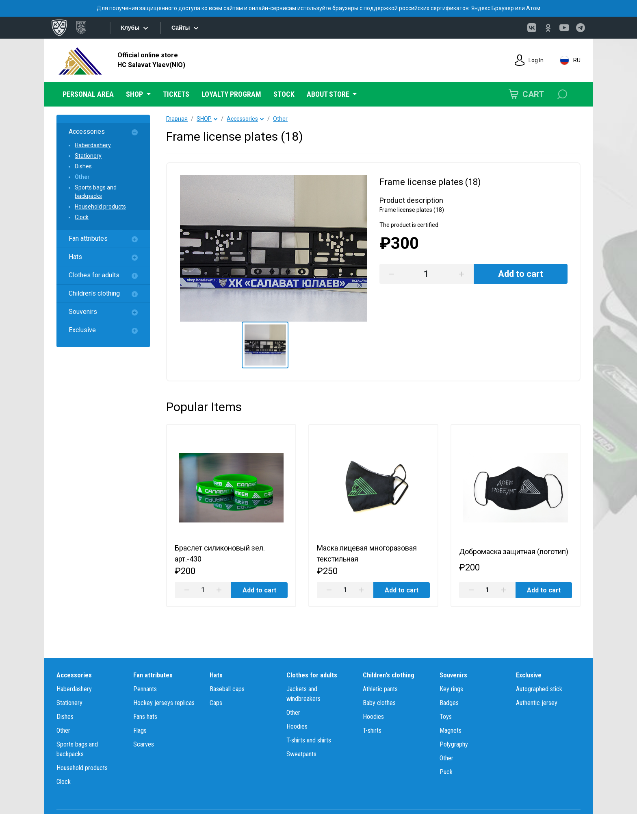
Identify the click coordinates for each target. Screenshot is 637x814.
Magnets (451, 730)
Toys (446, 716)
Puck (446, 772)
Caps (216, 703)
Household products (100, 206)
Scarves (143, 744)
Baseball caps (227, 689)
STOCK (284, 94)
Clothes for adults (94, 275)
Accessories (87, 131)
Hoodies (297, 726)
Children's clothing (94, 293)
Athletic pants (380, 689)
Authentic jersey (536, 703)
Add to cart (259, 590)
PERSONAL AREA (88, 94)
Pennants (145, 689)
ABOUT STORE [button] (329, 94)
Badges (449, 703)
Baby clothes (379, 703)
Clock (82, 217)
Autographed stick (539, 689)
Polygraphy (454, 744)
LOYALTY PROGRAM (231, 94)
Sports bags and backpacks (96, 191)
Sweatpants (301, 754)
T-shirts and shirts (308, 740)
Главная (177, 118)
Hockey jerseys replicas (164, 703)
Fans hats (145, 716)
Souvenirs (83, 312)
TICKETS (176, 94)
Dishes (83, 166)
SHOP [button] (135, 94)
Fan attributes (88, 238)
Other (82, 177)
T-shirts (372, 730)
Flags (140, 730)
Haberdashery (93, 145)
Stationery (88, 155)
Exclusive (82, 330)
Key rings (451, 689)
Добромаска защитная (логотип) (514, 552)
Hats (75, 257)
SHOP (204, 118)
